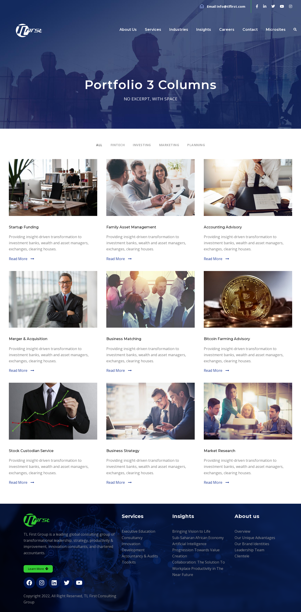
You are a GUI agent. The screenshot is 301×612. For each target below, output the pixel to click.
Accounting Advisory (223, 227)
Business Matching (123, 339)
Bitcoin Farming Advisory (227, 339)
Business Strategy (122, 451)
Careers (226, 29)
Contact (250, 29)
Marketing (169, 145)
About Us (128, 29)
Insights (203, 29)
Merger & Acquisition (28, 339)
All (99, 145)
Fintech (118, 145)
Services (153, 29)
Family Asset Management (131, 227)
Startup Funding (24, 227)
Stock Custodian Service (31, 451)
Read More (18, 258)
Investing (142, 145)
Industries (178, 29)
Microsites (276, 29)
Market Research (219, 451)
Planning (196, 145)
